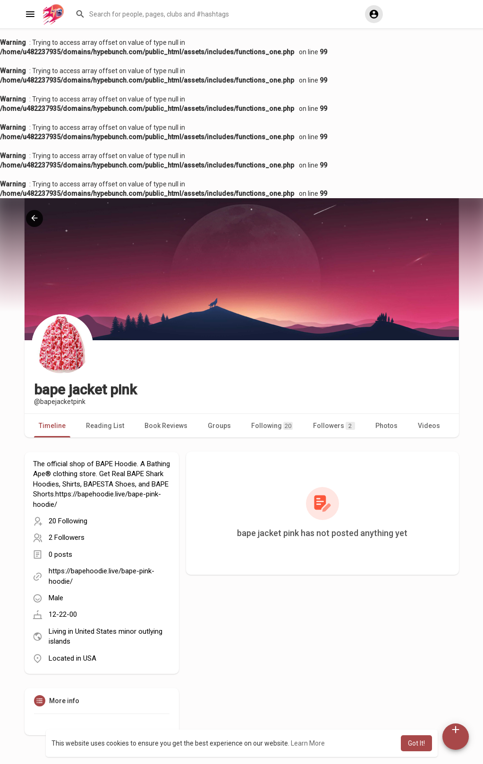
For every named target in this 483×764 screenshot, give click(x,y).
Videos (429, 425)
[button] (216, 14)
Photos (386, 425)
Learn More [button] (308, 743)
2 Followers (67, 537)
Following (272, 426)
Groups (219, 425)
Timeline (52, 425)
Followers (334, 426)
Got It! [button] (416, 743)
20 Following (68, 521)
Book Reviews (165, 425)
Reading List (105, 425)
